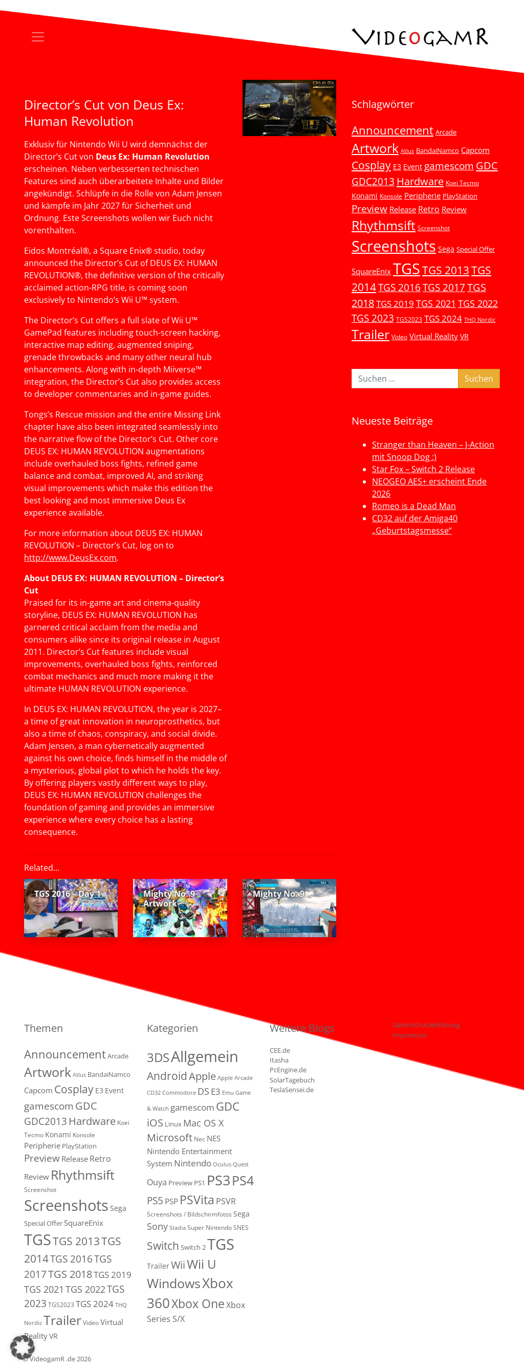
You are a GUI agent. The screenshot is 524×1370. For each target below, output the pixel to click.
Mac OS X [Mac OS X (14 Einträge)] (203, 1123)
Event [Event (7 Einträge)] (412, 166)
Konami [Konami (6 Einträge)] (365, 196)
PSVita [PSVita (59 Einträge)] (197, 1199)
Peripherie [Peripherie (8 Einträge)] (422, 195)
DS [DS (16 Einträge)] (203, 1091)
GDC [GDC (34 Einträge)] (487, 165)
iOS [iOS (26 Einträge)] (155, 1122)
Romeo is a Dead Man (414, 506)
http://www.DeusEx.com (70, 557)
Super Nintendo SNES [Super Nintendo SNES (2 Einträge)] (218, 1227)
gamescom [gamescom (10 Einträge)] (192, 1107)
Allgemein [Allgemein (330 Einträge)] (204, 1056)
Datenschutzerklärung (426, 1024)
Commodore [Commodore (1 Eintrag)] (179, 1092)
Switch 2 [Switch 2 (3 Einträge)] (193, 1247)
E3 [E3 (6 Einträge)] (397, 166)
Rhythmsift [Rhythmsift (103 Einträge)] (384, 225)
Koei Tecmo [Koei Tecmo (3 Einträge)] (462, 183)
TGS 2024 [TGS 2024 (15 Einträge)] (443, 318)
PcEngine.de (288, 1069)
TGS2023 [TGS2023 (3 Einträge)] (409, 319)
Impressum (409, 1035)
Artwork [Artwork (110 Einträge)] (375, 148)
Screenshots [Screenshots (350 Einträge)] (394, 246)
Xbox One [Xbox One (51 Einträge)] (198, 1304)
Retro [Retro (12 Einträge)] (429, 209)
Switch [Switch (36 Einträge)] (163, 1245)
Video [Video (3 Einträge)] (399, 337)
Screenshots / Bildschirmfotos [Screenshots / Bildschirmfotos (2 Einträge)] (189, 1214)
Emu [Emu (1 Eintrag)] (228, 1092)
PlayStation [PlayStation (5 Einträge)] (460, 196)
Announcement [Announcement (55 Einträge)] (392, 130)
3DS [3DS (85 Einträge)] (158, 1057)
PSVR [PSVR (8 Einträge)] (226, 1201)
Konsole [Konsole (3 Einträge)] (391, 196)
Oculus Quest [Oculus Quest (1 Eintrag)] (231, 1164)
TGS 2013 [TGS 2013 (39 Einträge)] (445, 270)
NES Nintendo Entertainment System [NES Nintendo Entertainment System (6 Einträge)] (189, 1150)
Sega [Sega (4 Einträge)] (241, 1214)
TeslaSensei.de (292, 1089)
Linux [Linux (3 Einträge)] (173, 1124)
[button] (22, 1347)
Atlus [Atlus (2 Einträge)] (407, 150)
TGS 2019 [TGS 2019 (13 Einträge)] (395, 304)
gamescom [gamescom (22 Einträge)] (449, 165)
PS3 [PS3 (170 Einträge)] (218, 1179)
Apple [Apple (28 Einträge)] (202, 1076)
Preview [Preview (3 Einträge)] (180, 1182)
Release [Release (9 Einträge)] (402, 209)
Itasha (279, 1060)
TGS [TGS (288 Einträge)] (220, 1244)
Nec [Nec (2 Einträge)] (199, 1139)
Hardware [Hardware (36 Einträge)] (420, 181)
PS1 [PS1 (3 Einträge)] (199, 1182)
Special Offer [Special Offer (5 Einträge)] (475, 249)
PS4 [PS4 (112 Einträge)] (243, 1180)
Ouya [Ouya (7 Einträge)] (157, 1182)
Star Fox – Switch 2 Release (423, 469)
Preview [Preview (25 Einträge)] (369, 208)
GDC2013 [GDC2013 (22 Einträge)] (373, 181)
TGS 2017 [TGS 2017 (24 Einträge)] (444, 287)
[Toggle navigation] (38, 37)
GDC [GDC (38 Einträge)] (227, 1106)
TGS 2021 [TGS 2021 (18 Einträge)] (436, 303)
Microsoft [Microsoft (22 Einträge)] (169, 1137)
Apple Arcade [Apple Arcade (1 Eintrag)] (235, 1077)
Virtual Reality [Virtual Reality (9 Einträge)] (433, 336)
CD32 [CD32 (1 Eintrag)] (154, 1092)
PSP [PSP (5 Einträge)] (171, 1201)
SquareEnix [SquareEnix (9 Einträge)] (371, 271)
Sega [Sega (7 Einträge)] (446, 249)
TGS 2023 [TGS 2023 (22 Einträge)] (373, 318)
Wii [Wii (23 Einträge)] (178, 1265)
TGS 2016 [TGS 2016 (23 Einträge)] (399, 287)
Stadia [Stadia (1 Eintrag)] (177, 1227)
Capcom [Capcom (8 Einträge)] (475, 150)
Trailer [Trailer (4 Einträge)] (158, 1266)
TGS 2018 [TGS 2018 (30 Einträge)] (70, 1274)
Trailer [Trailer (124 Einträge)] (370, 334)
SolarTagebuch (292, 1080)
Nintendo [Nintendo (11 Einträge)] (192, 1163)
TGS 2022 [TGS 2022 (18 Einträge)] (478, 303)
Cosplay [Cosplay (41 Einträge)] (371, 165)
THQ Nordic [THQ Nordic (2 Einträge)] (479, 319)
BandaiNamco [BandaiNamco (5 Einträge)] (437, 150)
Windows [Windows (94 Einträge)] (174, 1283)
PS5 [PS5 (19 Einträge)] (155, 1200)
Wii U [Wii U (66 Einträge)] (201, 1264)
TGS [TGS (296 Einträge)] (406, 268)
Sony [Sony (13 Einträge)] (157, 1226)
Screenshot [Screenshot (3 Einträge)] (434, 228)
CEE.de (280, 1050)
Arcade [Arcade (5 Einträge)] (445, 132)
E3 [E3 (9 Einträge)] (216, 1091)
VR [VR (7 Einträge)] (464, 336)
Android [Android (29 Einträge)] (167, 1076)
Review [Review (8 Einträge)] (454, 209)
